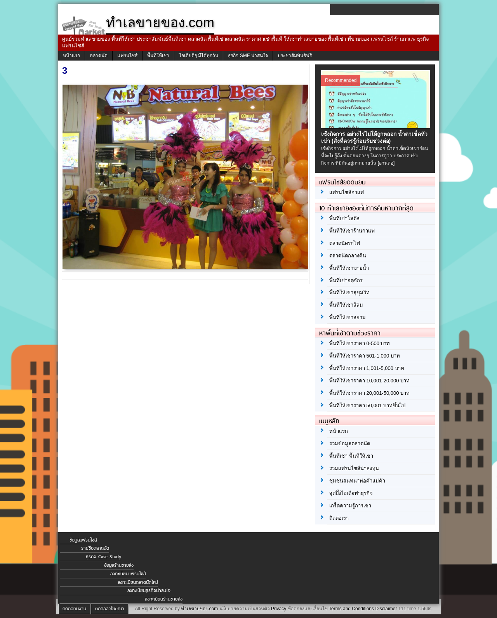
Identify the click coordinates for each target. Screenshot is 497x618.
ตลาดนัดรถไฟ (344, 243)
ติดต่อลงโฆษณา (109, 609)
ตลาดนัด (99, 55)
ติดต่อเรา (339, 518)
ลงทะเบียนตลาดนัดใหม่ (138, 582)
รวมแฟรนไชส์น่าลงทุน (354, 468)
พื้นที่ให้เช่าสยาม (347, 317)
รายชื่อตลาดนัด (95, 548)
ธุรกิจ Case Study (103, 557)
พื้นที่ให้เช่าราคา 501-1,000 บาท (364, 356)
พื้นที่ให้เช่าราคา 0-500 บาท (359, 343)
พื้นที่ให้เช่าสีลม (346, 305)
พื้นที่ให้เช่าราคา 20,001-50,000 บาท (369, 393)
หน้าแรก (71, 55)
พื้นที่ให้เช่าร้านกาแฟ (352, 231)
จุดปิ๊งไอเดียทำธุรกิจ (351, 493)
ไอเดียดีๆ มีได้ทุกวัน (198, 55)
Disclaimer (386, 608)
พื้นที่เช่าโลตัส (344, 218)
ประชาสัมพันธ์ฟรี (295, 55)
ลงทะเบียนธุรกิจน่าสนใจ (148, 590)
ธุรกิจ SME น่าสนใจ (248, 55)
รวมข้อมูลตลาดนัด (349, 443)
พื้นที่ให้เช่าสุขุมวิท (349, 292)
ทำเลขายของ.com (199, 608)
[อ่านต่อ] (386, 163)
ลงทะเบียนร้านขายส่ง (163, 599)
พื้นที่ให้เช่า (158, 55)
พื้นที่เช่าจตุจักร (346, 280)
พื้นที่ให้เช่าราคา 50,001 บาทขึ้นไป (367, 405)
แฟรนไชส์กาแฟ (346, 192)
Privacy (278, 608)
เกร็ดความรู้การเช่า (350, 506)
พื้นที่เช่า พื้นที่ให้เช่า (351, 456)
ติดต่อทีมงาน (74, 609)
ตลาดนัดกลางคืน (347, 256)
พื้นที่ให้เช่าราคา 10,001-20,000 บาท (369, 381)
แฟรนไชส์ (127, 55)
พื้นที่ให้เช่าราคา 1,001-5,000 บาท (366, 368)
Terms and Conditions (351, 608)
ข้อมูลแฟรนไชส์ (83, 540)
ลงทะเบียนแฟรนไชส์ (128, 574)
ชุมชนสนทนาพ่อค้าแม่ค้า (357, 481)
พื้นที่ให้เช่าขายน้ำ (349, 268)
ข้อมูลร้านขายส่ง (119, 565)
